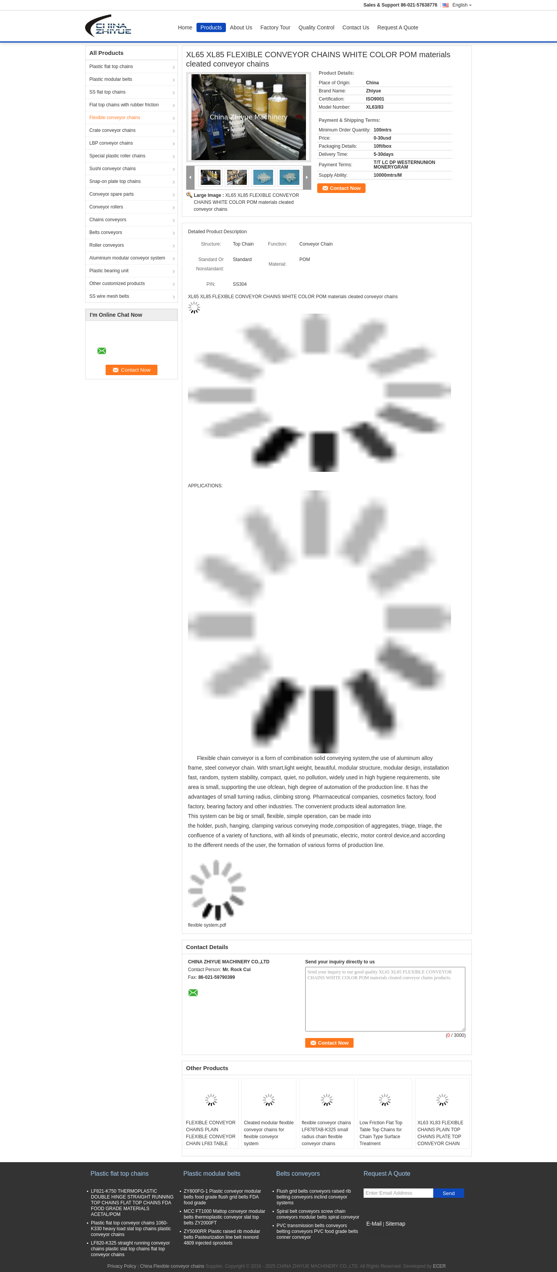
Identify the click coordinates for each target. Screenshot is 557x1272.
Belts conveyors (105, 232)
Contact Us (355, 27)
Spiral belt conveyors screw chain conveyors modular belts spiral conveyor (318, 1214)
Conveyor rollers (106, 207)
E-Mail (374, 1224)
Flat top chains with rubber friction (124, 105)
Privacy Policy (121, 1266)
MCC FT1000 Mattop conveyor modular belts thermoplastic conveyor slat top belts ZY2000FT (224, 1217)
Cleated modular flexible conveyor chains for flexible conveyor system (269, 1133)
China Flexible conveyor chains (172, 1266)
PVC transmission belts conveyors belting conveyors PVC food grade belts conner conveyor (317, 1231)
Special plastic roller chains (117, 156)
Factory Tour (275, 27)
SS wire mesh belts (109, 296)
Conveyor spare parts (111, 194)
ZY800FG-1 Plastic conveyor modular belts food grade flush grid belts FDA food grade (222, 1196)
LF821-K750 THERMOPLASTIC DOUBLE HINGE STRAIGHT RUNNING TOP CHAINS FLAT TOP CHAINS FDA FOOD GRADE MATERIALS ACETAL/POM (132, 1202)
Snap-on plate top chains (115, 181)
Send (448, 1193)
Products (211, 27)
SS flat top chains (107, 92)
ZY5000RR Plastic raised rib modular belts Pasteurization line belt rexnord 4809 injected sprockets (222, 1237)
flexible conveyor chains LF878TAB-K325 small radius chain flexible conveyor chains (326, 1133)
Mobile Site (377, 1233)
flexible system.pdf (207, 925)
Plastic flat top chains (111, 66)
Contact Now (345, 188)
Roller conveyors (106, 245)
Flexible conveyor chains (114, 117)
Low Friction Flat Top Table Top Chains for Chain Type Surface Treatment (381, 1133)
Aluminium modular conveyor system (127, 258)
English (462, 5)
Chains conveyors (107, 219)
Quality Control (317, 27)
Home (185, 27)
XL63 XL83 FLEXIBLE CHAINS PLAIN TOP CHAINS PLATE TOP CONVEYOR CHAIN (440, 1133)
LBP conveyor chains (111, 143)
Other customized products (117, 283)
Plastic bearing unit (108, 270)
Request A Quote (398, 27)
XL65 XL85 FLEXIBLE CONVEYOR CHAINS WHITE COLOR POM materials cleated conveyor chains (246, 202)
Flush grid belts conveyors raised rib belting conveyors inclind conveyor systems (314, 1196)
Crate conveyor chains (112, 130)
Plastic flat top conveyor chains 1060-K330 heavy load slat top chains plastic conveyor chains (131, 1228)
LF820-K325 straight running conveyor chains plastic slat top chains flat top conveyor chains (130, 1248)
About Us (241, 27)
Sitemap (395, 1224)
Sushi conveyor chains (112, 168)
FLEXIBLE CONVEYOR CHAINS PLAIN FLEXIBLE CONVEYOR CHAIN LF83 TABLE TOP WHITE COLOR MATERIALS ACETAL (211, 1140)
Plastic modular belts (110, 79)
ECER (439, 1266)
